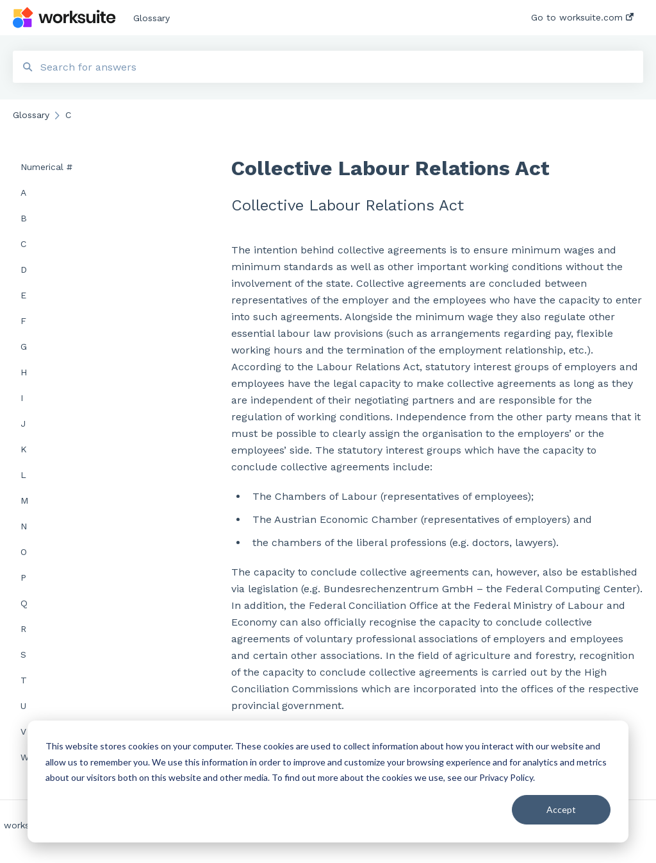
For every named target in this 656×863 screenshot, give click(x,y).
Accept (561, 809)
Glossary (151, 18)
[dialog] (328, 781)
